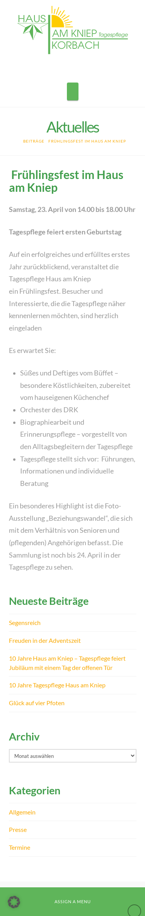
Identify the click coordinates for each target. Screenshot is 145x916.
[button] (72, 91)
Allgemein (22, 812)
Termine (19, 847)
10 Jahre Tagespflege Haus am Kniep (57, 685)
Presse (18, 829)
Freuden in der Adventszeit (45, 640)
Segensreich (25, 622)
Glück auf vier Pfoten (37, 702)
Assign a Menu (73, 901)
